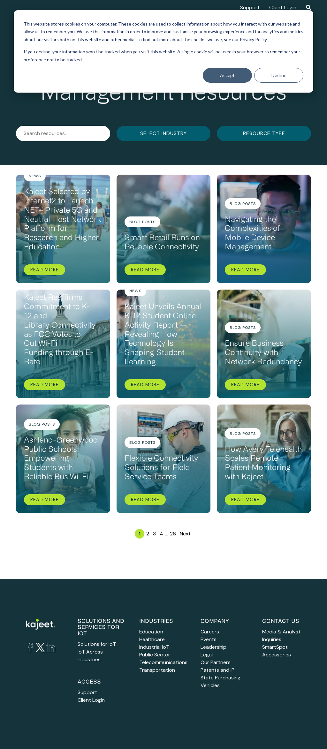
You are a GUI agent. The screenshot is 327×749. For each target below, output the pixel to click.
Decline (278, 75)
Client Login (282, 7)
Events (209, 639)
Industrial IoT (154, 647)
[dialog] (163, 51)
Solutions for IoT (97, 644)
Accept (227, 75)
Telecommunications (163, 662)
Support (250, 7)
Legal (207, 654)
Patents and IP (217, 670)
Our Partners (216, 662)
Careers (210, 631)
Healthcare (152, 639)
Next (185, 533)
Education (151, 631)
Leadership (213, 647)
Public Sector (154, 654)
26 (173, 533)
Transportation (157, 670)
